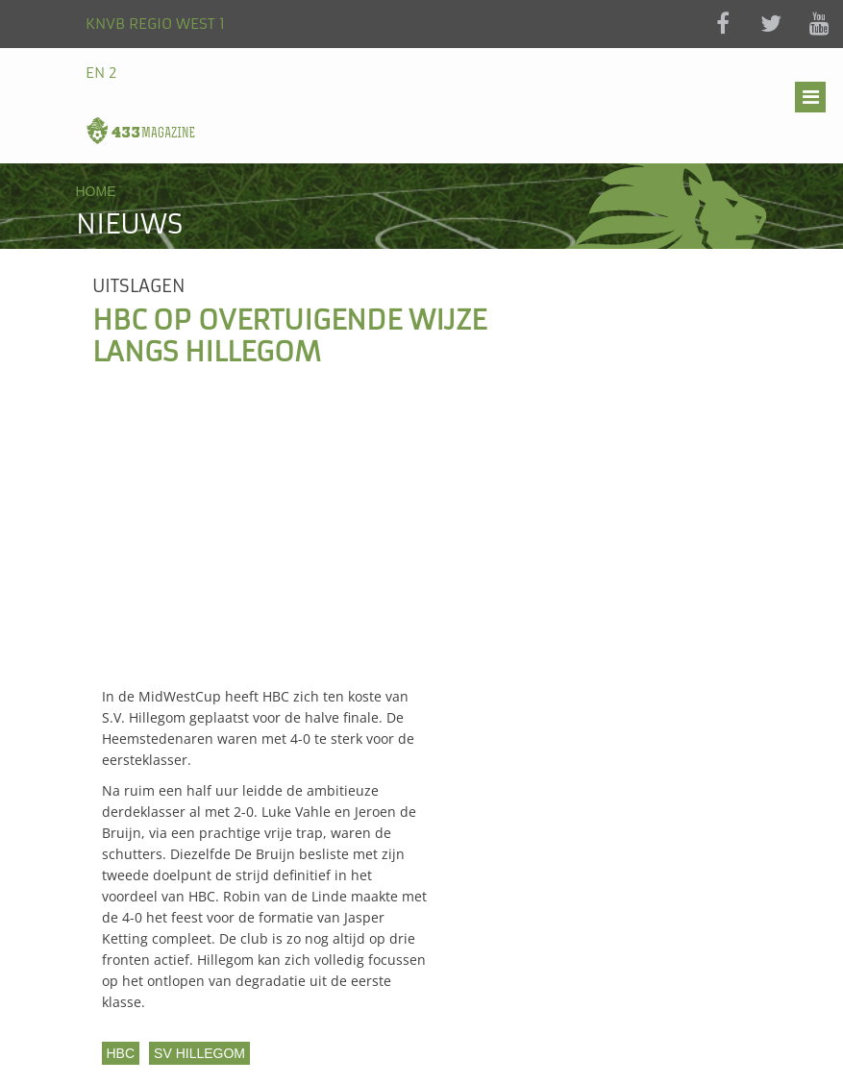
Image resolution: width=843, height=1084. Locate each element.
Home (96, 191)
